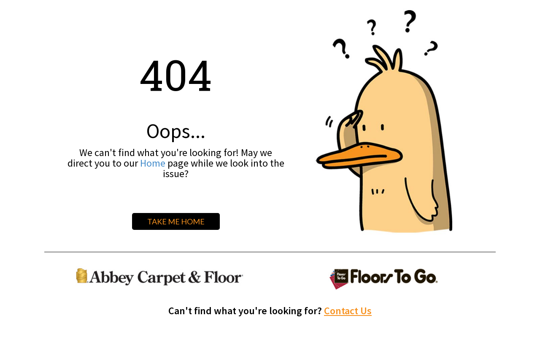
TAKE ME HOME (176, 221)
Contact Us (348, 310)
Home (152, 163)
